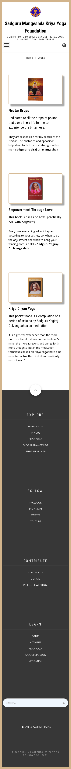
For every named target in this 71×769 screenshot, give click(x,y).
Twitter (35, 515)
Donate (35, 578)
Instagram (35, 509)
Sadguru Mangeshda (35, 445)
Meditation (35, 661)
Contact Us (35, 572)
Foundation (35, 426)
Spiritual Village (35, 451)
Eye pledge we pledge (35, 585)
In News (35, 432)
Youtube (35, 521)
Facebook (35, 502)
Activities (35, 642)
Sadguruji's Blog (35, 654)
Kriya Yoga (35, 439)
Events (35, 636)
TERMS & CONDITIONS (35, 726)
